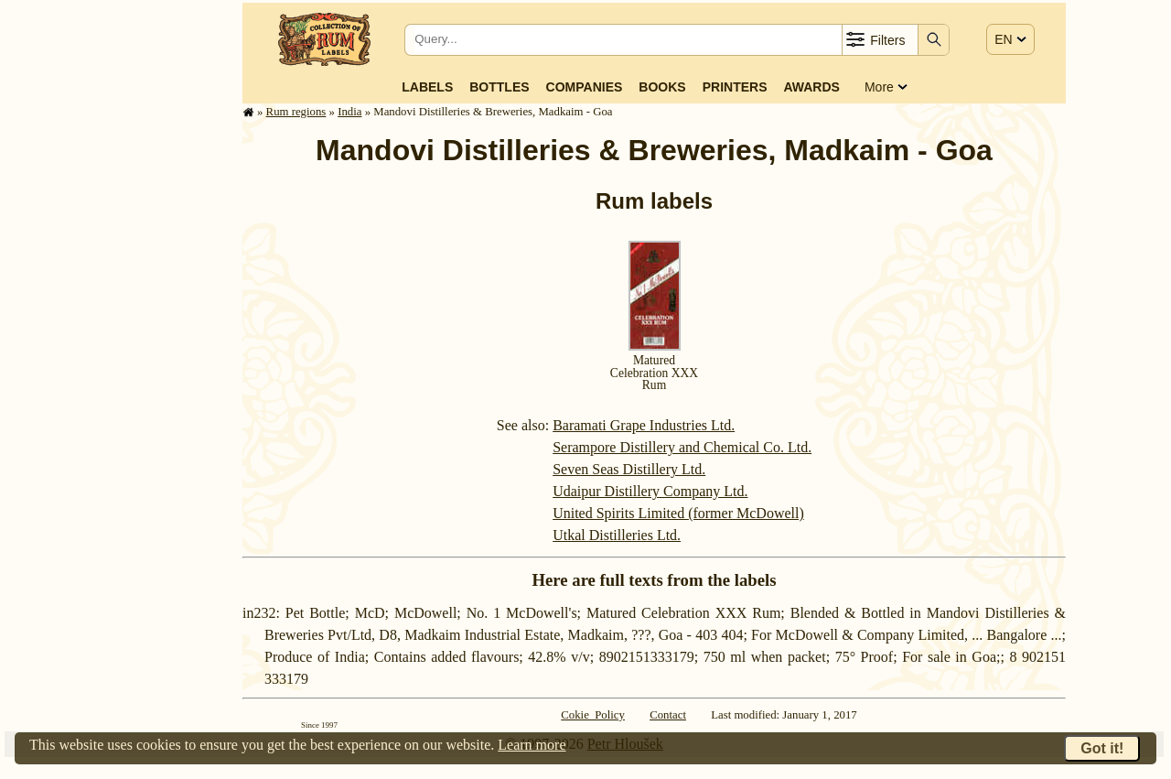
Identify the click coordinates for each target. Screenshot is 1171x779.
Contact (668, 715)
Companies (584, 87)
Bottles (499, 87)
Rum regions (296, 111)
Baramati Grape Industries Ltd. (644, 425)
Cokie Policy (593, 715)
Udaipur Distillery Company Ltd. (650, 491)
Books (662, 87)
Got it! (1101, 748)
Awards (811, 87)
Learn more (531, 744)
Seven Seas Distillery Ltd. (629, 469)
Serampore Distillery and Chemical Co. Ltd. (682, 447)
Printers (735, 87)
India (349, 111)
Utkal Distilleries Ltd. (617, 535)
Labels (427, 87)
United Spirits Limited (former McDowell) (678, 513)
